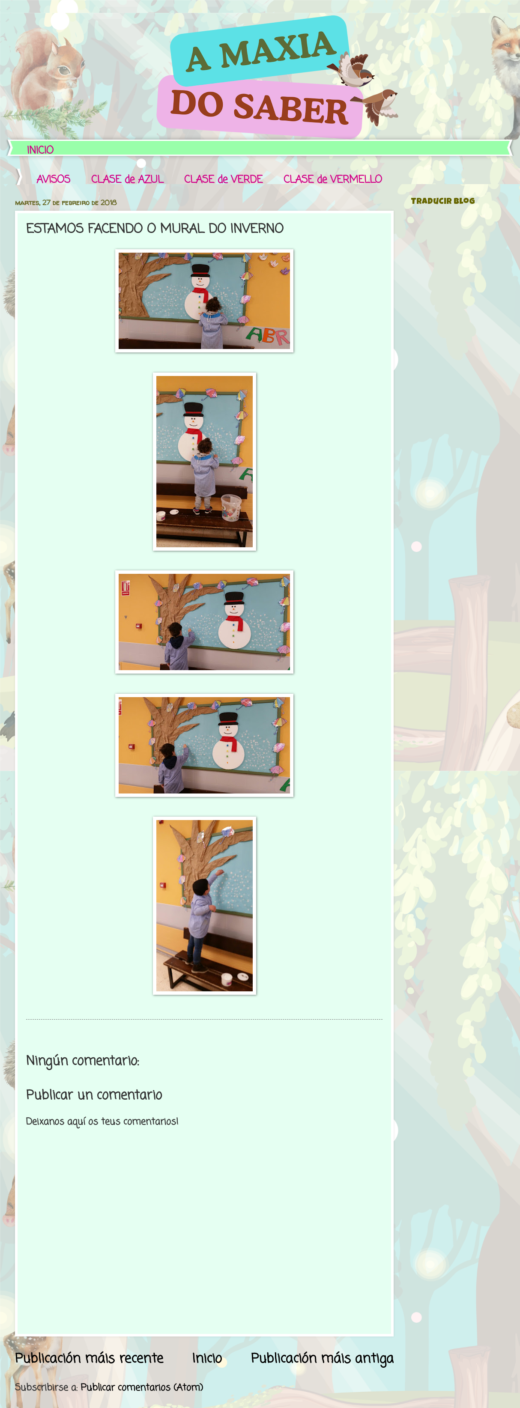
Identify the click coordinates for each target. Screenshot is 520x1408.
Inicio (207, 1359)
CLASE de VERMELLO (333, 180)
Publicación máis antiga (322, 1359)
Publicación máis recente (89, 1359)
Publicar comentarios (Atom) (142, 1388)
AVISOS (53, 180)
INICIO (40, 151)
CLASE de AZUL (127, 180)
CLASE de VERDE (223, 180)
